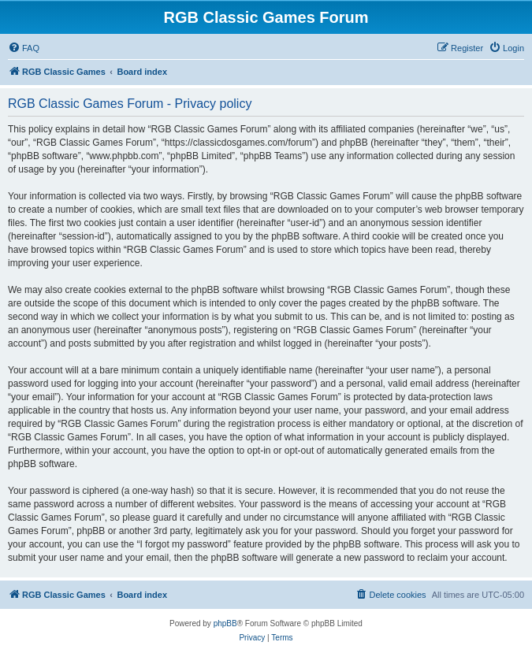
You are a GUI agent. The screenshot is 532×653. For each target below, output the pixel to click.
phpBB (225, 623)
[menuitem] (23, 48)
